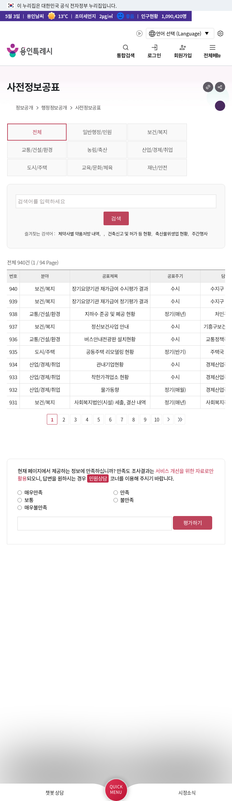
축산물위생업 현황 (171, 233)
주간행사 (199, 233)
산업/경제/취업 (157, 149)
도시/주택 (37, 167)
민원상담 (98, 478)
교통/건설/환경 (37, 149)
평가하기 (192, 522)
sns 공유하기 (220, 87)
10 (156, 419)
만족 (124, 492)
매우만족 (33, 492)
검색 (116, 218)
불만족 (127, 499)
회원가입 (183, 56)
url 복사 (208, 87)
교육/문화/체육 (97, 167)
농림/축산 (97, 149)
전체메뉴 (212, 56)
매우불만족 (35, 507)
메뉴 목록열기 (220, 106)
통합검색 (126, 56)
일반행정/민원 (97, 131)
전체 (37, 131)
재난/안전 (157, 167)
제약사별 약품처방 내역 (78, 233)
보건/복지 (157, 131)
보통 (28, 499)
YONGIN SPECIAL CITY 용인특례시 (29, 50)
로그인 (154, 56)
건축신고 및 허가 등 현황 (129, 233)
